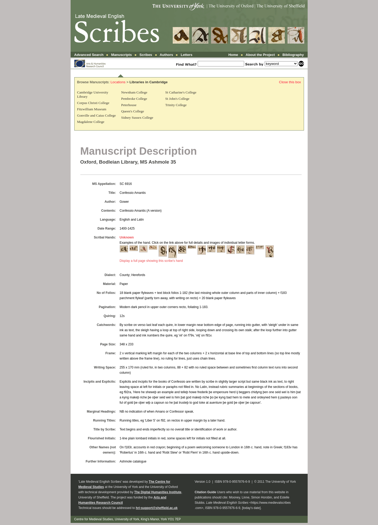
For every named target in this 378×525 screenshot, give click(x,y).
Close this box (290, 82)
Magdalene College (90, 122)
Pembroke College (134, 99)
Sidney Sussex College (137, 117)
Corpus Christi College (93, 103)
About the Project (260, 55)
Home (233, 55)
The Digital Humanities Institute (157, 492)
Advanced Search (89, 55)
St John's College (177, 99)
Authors (166, 55)
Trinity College (176, 105)
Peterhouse (128, 105)
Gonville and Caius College (96, 115)
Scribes (145, 55)
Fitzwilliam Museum (91, 109)
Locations (118, 82)
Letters (186, 55)
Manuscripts (121, 55)
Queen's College (132, 111)
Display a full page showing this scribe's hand (151, 261)
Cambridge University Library (92, 94)
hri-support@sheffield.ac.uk (156, 508)
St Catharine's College (181, 92)
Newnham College (134, 92)
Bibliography (293, 55)
